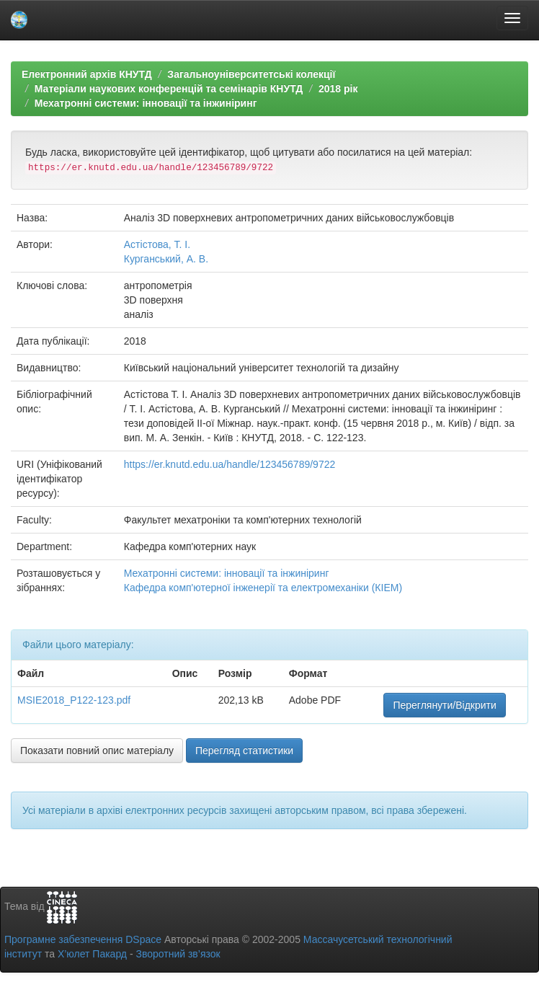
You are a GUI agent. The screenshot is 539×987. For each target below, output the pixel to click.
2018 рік (337, 88)
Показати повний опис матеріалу (97, 750)
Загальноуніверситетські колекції (251, 74)
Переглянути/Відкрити (444, 705)
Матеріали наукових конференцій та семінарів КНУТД (169, 88)
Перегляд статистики (244, 750)
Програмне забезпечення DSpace (82, 939)
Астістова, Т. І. (157, 244)
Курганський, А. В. (166, 259)
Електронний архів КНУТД (87, 74)
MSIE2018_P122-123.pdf (73, 700)
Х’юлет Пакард (92, 954)
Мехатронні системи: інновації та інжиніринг (146, 103)
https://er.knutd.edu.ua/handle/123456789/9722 (229, 464)
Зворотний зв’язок (177, 954)
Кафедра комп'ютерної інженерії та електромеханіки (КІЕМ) (263, 587)
